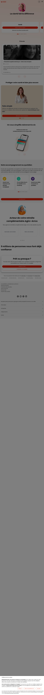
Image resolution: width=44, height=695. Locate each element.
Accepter (39, 688)
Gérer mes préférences (29, 688)
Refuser (20, 688)
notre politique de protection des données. (11, 693)
